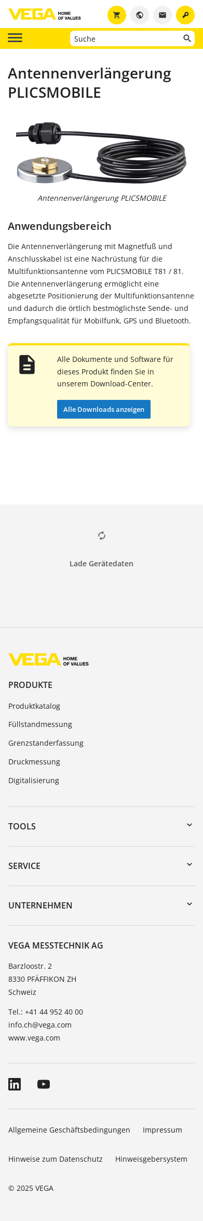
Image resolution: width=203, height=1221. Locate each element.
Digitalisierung (33, 780)
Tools (22, 826)
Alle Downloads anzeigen (103, 409)
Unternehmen (40, 905)
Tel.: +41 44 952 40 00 (45, 1012)
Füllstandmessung (40, 724)
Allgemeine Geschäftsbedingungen (69, 1130)
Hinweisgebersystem (151, 1159)
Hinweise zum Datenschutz (55, 1159)
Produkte (30, 685)
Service (24, 866)
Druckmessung (34, 762)
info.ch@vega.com (40, 1025)
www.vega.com (34, 1038)
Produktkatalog (34, 706)
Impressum (162, 1130)
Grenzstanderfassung (46, 743)
